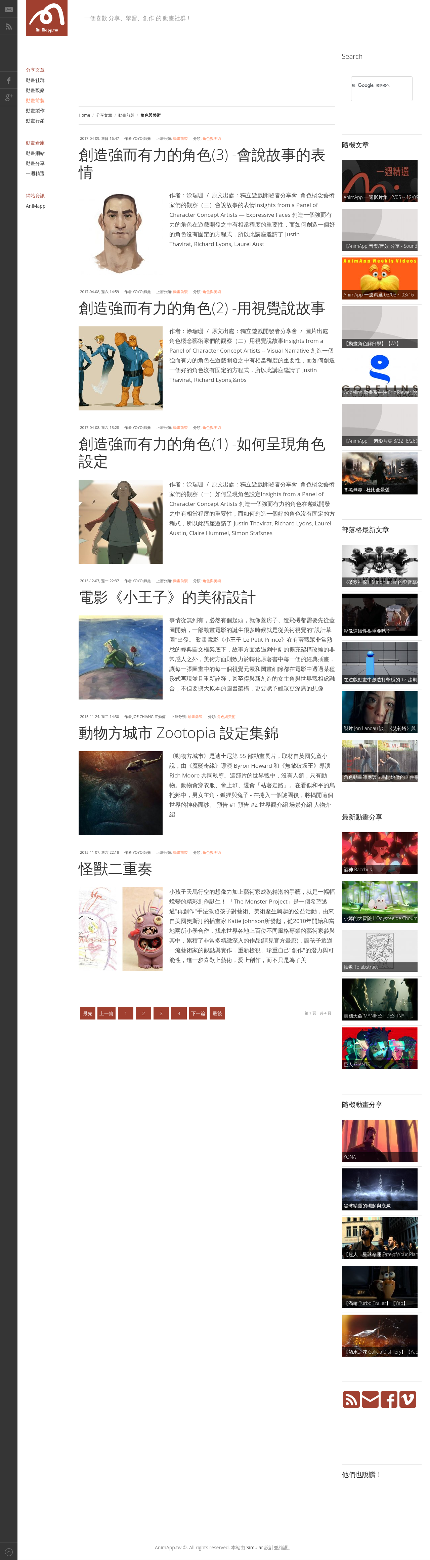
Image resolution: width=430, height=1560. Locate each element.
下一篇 (198, 1013)
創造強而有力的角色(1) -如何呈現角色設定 (202, 452)
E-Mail (8, 8)
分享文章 (104, 115)
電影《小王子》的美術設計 (167, 597)
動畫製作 (35, 110)
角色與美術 (212, 138)
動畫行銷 (35, 120)
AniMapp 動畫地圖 (47, 18)
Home (84, 115)
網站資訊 (35, 195)
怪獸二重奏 (116, 868)
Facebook (8, 80)
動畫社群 (35, 80)
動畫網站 (35, 153)
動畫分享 (35, 163)
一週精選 (35, 173)
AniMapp (35, 206)
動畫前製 (126, 115)
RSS (8, 26)
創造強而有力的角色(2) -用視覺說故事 (202, 307)
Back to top (8, 1551)
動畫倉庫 (35, 142)
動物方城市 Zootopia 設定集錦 (179, 732)
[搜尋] (373, 85)
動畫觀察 (35, 90)
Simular (255, 1547)
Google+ (8, 97)
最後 (217, 1013)
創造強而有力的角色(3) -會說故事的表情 (202, 163)
